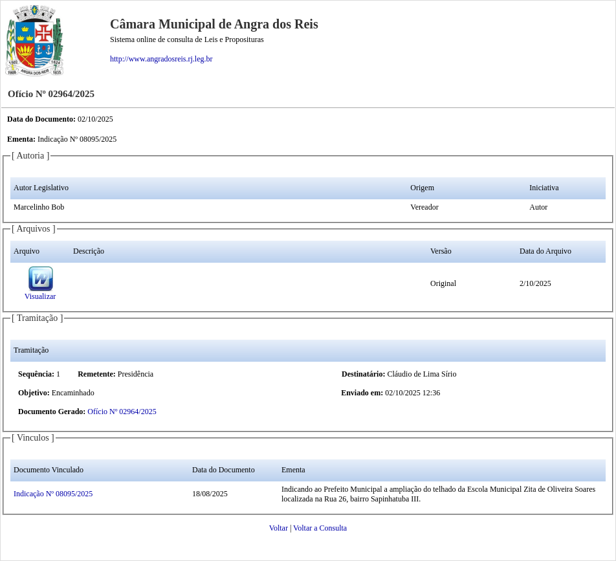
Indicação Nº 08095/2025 (53, 493)
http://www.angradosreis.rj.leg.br (161, 58)
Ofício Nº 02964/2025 (121, 411)
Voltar (278, 528)
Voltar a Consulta (320, 528)
